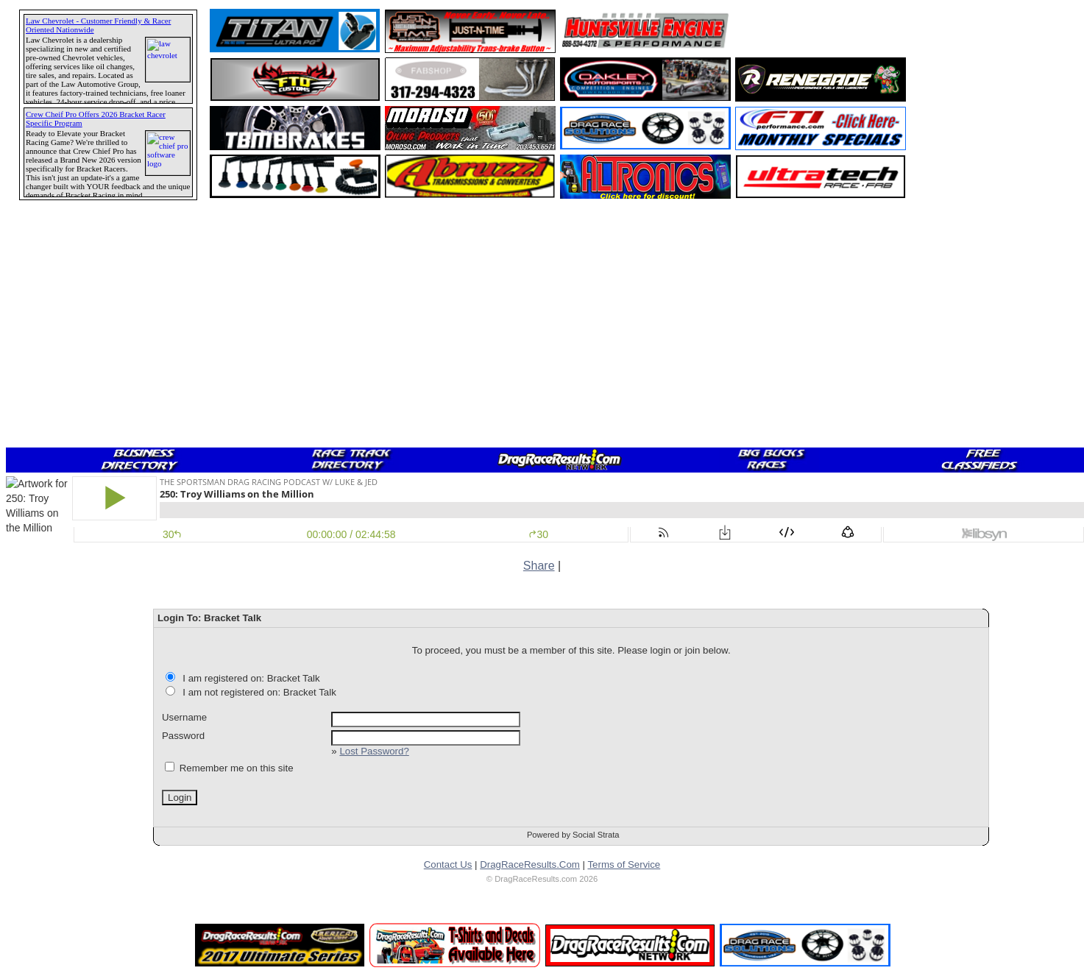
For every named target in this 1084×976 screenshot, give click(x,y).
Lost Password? (373, 751)
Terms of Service (623, 864)
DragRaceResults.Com (530, 864)
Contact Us (448, 864)
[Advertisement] (62, 533)
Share (539, 565)
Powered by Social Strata (573, 834)
